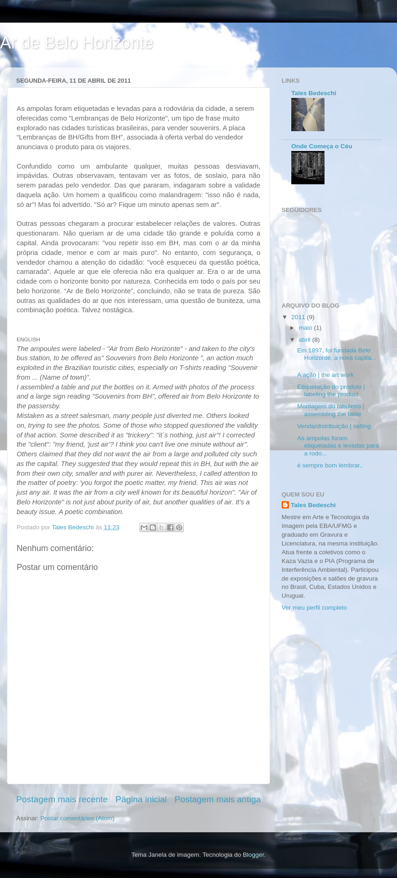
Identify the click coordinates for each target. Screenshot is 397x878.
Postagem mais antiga (217, 799)
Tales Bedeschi (313, 93)
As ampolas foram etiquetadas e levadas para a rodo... (338, 445)
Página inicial (141, 799)
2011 (299, 317)
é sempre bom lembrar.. (330, 465)
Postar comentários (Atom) (78, 818)
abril (305, 339)
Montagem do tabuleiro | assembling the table (330, 410)
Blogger (253, 854)
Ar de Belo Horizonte (76, 42)
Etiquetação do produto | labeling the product (331, 390)
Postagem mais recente (62, 799)
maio (306, 327)
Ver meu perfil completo (314, 607)
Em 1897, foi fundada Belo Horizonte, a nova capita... (337, 354)
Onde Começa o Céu (321, 146)
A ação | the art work (325, 374)
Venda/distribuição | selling (334, 426)
